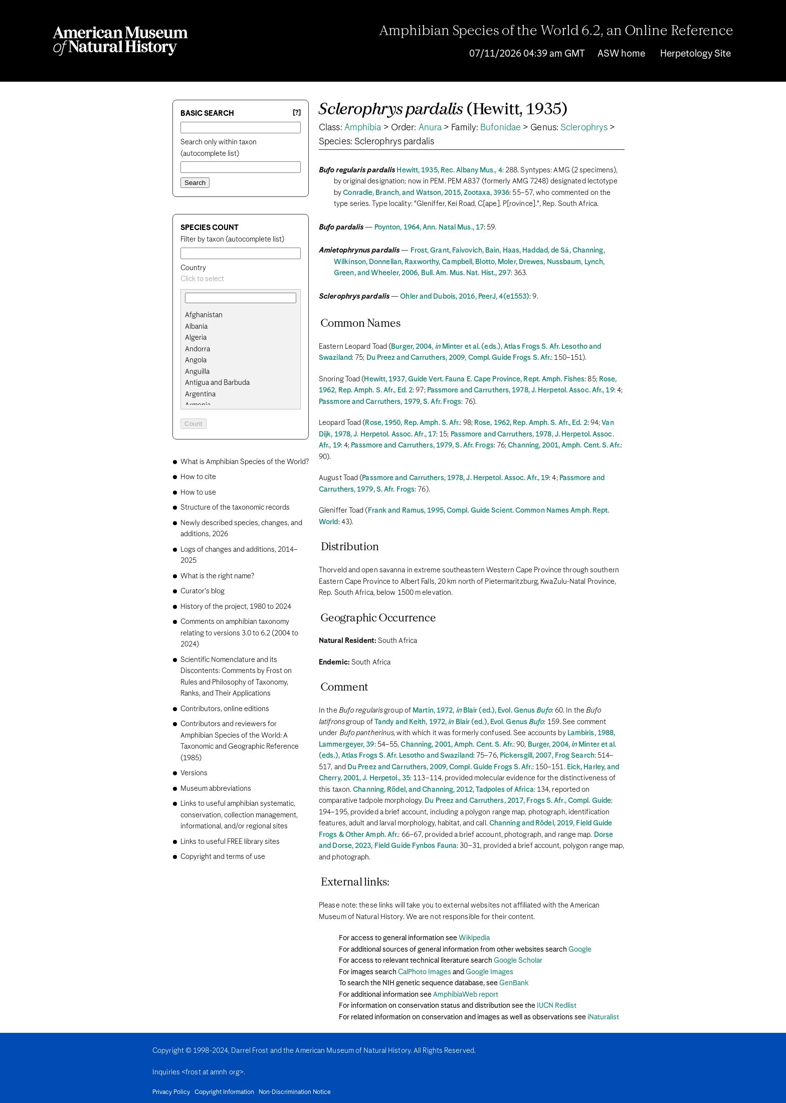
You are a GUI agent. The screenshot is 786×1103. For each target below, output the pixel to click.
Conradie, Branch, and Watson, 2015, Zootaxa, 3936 (426, 192)
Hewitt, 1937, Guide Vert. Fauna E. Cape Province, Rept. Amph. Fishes (474, 379)
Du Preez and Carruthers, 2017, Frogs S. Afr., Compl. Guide (518, 800)
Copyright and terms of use (222, 856)
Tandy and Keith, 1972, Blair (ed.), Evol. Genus (459, 722)
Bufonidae (500, 127)
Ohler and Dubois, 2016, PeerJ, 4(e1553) (464, 296)
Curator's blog (202, 591)
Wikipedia (474, 938)
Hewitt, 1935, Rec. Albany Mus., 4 (449, 170)
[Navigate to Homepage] (120, 41)
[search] (240, 326)
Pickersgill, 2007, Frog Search (547, 755)
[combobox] (240, 279)
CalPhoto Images (424, 972)
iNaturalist (603, 1017)
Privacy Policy (171, 1092)
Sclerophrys (584, 127)
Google (580, 949)
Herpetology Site (695, 54)
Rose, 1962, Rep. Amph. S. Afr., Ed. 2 (530, 422)
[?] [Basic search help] (297, 113)
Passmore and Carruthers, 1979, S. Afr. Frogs (390, 401)
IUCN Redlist (556, 1005)
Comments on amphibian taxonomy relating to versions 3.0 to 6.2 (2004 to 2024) (239, 633)
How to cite (198, 477)
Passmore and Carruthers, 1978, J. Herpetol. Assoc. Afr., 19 (520, 390)
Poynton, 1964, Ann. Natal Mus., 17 (429, 227)
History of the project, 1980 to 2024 (235, 606)
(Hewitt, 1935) (443, 110)
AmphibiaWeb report (465, 994)
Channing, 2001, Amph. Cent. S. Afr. (564, 445)
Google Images (489, 972)
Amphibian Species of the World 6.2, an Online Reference (556, 31)
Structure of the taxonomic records (235, 507)
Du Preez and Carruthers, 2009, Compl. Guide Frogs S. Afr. (458, 357)
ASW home (621, 54)
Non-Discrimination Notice (295, 1092)
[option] (244, 315)
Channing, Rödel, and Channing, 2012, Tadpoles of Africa (443, 789)
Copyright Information (224, 1092)
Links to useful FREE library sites (230, 841)
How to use (198, 492)
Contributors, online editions (224, 709)
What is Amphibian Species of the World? (244, 462)
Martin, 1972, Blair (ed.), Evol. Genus (482, 710)
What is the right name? (217, 576)
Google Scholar (518, 960)
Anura (430, 127)
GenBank (513, 983)
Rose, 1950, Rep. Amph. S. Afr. (412, 422)
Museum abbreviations (215, 788)
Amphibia (362, 127)
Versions (194, 773)
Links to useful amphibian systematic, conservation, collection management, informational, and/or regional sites (239, 815)
